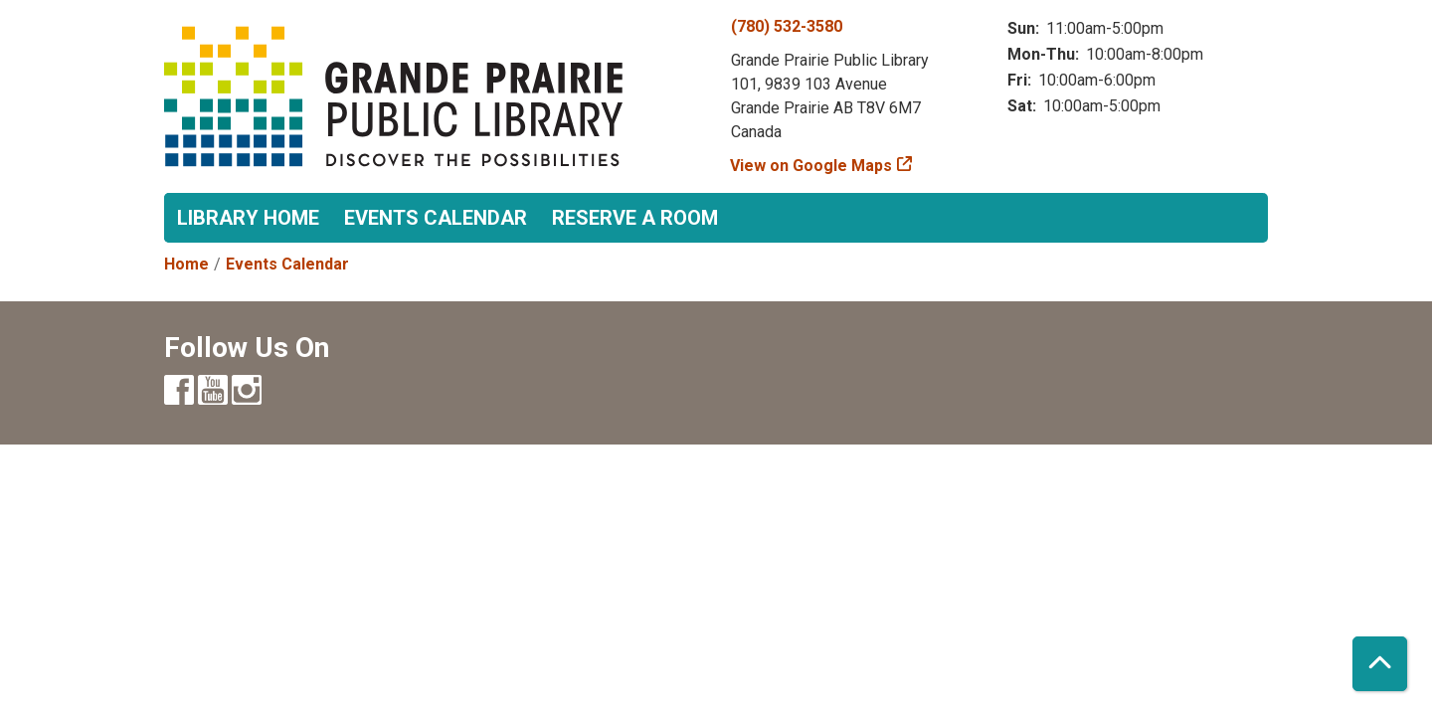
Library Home (248, 218)
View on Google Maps (811, 165)
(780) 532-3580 (786, 26)
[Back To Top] (1379, 663)
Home (186, 264)
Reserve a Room (635, 218)
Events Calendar (435, 218)
